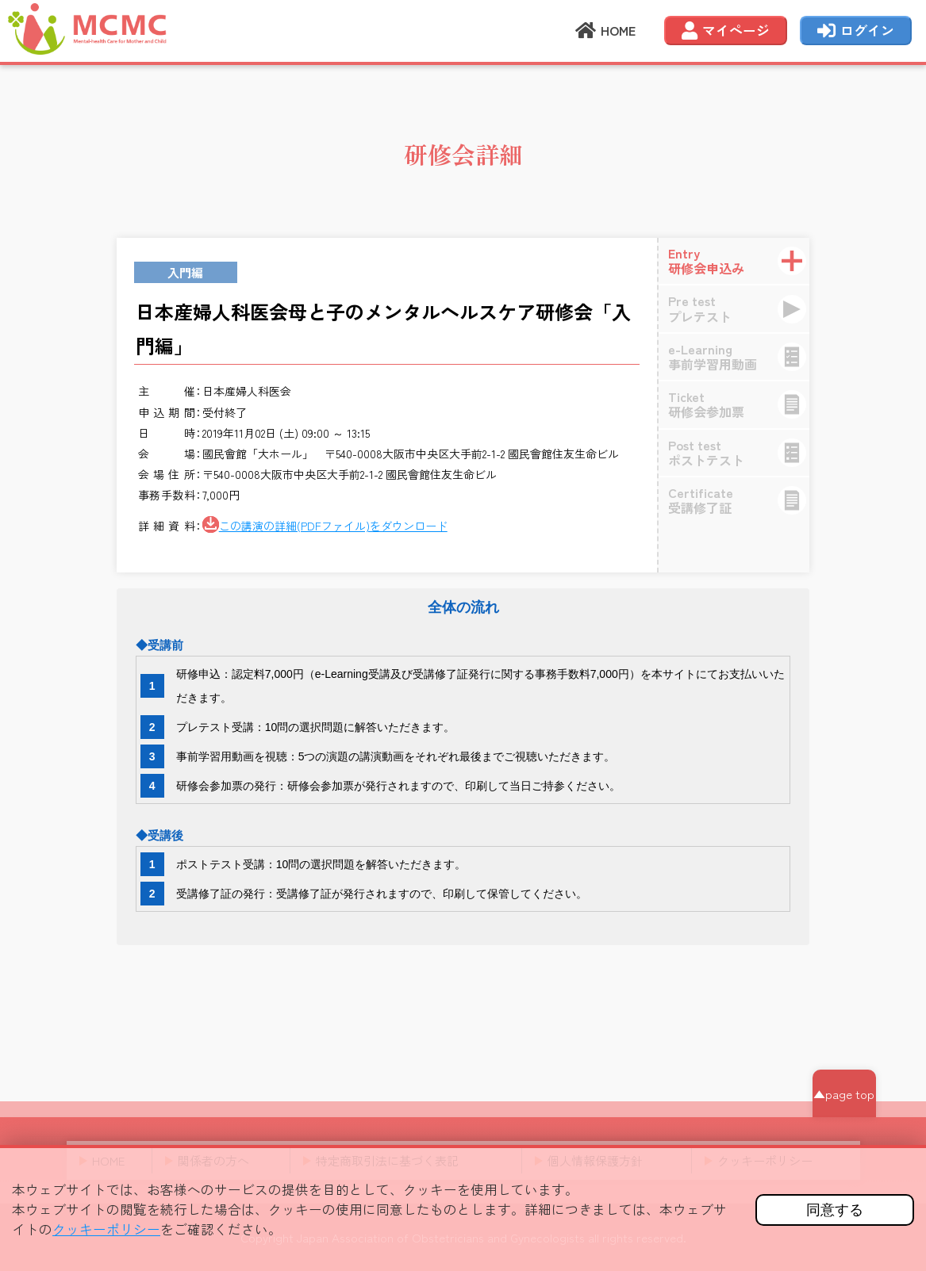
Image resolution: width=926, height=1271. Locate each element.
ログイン (855, 31)
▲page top (843, 1093)
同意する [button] (834, 1210)
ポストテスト (743, 452)
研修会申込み (743, 260)
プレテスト (743, 308)
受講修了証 (743, 500)
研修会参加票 (743, 404)
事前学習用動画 (743, 356)
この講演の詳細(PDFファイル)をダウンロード (333, 526)
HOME (605, 31)
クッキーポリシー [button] (106, 1228)
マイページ (726, 31)
